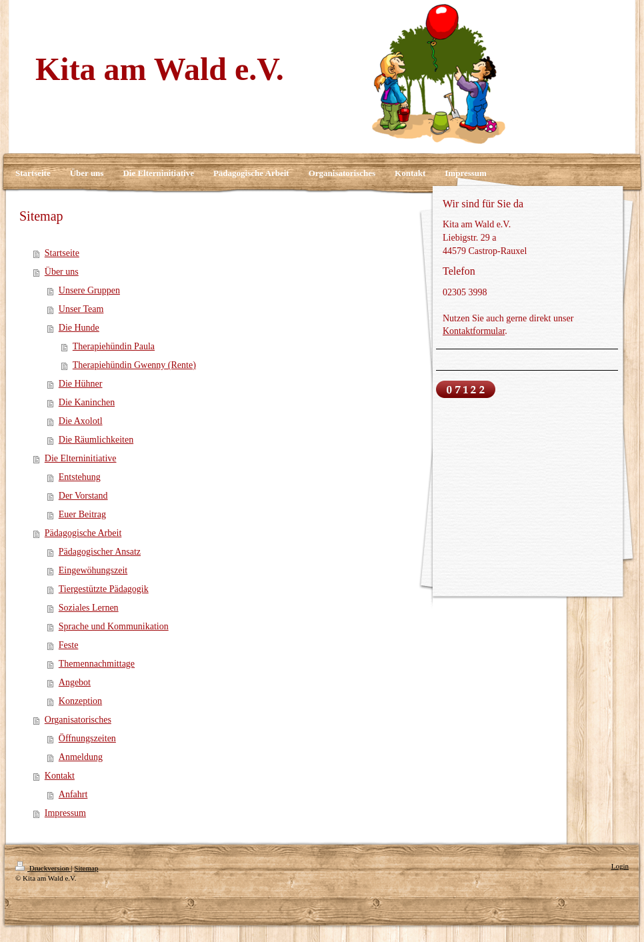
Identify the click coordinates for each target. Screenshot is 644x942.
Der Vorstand (83, 496)
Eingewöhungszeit (93, 570)
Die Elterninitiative (81, 458)
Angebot (75, 682)
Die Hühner (81, 384)
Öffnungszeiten (87, 738)
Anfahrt (73, 794)
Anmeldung (81, 757)
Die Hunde (79, 328)
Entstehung (80, 477)
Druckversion (43, 868)
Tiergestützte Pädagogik (104, 589)
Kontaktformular (474, 331)
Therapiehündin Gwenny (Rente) (134, 365)
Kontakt (60, 776)
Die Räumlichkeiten (96, 440)
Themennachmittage (97, 664)
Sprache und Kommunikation (114, 626)
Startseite (62, 253)
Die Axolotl (81, 421)
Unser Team (81, 309)
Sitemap (86, 868)
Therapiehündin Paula (114, 346)
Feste (69, 645)
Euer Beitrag (82, 514)
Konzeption (80, 701)
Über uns (62, 272)
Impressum (65, 813)
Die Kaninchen (87, 402)
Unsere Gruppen (89, 290)
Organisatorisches (78, 720)
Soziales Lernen (89, 608)
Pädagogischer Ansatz (100, 552)
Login (620, 866)
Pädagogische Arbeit (83, 533)
